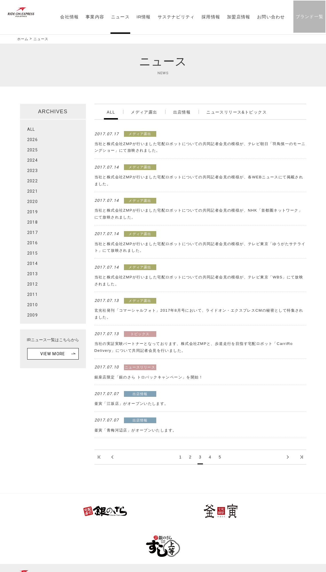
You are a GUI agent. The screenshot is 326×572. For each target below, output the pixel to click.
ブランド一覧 (309, 17)
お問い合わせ (270, 17)
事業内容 (94, 17)
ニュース (119, 17)
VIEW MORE (52, 354)
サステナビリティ (175, 17)
